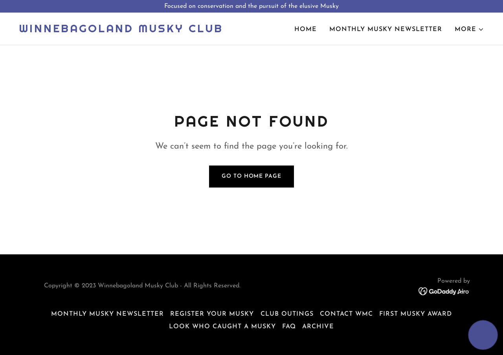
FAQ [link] (289, 327)
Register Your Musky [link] (212, 314)
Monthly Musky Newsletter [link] (385, 29)
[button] (469, 29)
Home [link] (305, 29)
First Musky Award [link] (415, 314)
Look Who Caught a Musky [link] (222, 327)
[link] (121, 31)
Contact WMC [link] (346, 314)
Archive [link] (318, 327)
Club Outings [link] (287, 314)
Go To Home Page (251, 176)
